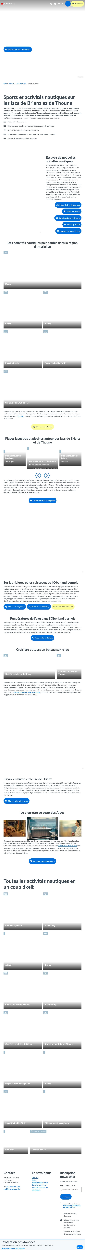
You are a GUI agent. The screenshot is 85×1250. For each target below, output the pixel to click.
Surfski (21, 416)
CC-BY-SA (55, 468)
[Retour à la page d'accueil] (8, 4)
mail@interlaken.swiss (12, 1189)
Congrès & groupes (39, 1185)
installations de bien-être (67, 846)
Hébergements (37, 1183)
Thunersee (79, 77)
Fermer (79, 1247)
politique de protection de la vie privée (71, 1206)
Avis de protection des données (13, 1248)
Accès (34, 1180)
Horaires (35, 1178)
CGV (46, 1183)
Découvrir (11, 83)
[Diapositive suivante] (47, 475)
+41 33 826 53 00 (13, 1187)
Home (5, 83)
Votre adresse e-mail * (68, 1186)
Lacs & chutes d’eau (21, 83)
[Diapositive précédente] (38, 475)
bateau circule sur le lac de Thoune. (27, 692)
